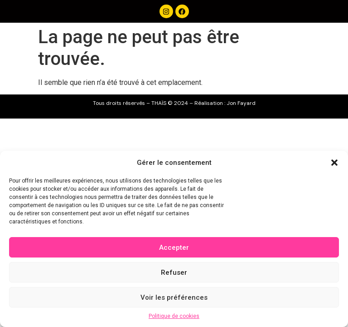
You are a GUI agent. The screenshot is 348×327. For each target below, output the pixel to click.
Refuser (174, 272)
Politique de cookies (174, 316)
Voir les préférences (174, 297)
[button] (334, 162)
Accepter (174, 247)
